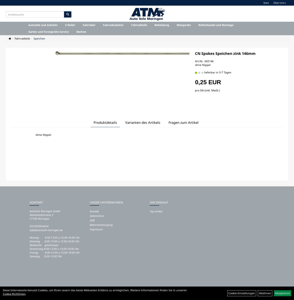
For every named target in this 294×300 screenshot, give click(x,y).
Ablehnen (265, 293)
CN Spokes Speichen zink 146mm (225, 53)
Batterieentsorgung (101, 225)
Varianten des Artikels (142, 122)
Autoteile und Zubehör (43, 25)
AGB (92, 220)
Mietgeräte (184, 25)
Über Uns (279, 2)
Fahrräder (89, 25)
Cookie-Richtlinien (14, 294)
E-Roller (70, 25)
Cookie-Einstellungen (241, 293)
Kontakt (94, 211)
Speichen (39, 38)
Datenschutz (97, 216)
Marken (81, 32)
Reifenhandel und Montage (215, 25)
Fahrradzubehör (113, 25)
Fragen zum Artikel (184, 122)
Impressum (96, 229)
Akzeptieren (282, 293)
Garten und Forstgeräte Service (48, 32)
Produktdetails (105, 122)
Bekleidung (161, 25)
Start (266, 2)
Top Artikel (156, 211)
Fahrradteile (139, 25)
